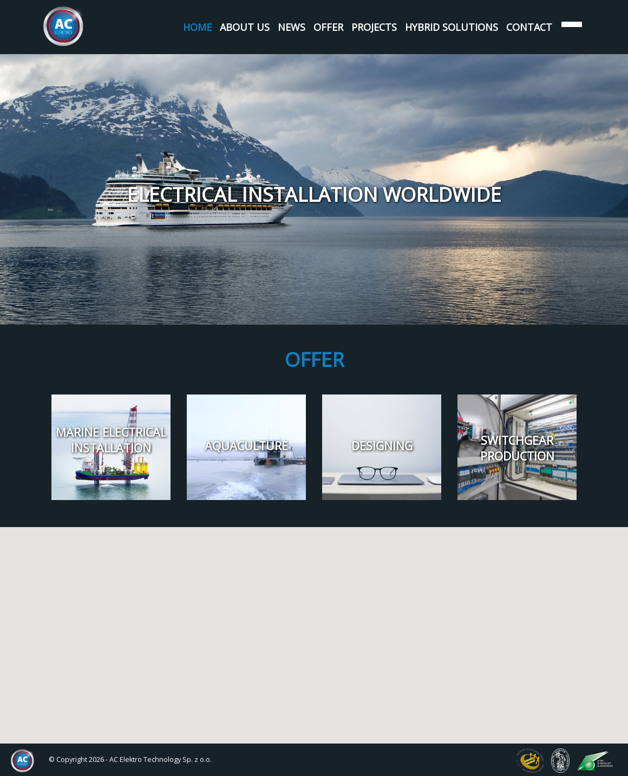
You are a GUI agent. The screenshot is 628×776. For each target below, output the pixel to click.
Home (197, 27)
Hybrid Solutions (451, 27)
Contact (529, 27)
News (291, 27)
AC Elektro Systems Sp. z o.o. (63, 26)
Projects (374, 27)
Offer (328, 27)
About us (245, 27)
